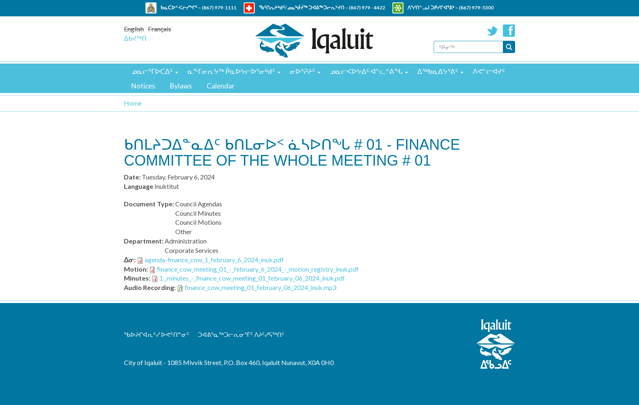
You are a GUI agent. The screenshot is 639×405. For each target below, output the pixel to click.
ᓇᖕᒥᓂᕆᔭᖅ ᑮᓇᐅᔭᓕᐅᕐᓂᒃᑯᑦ (231, 71)
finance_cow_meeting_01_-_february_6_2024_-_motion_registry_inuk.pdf (258, 269)
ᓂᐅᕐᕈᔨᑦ (302, 71)
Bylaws (181, 86)
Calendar (221, 86)
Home (132, 103)
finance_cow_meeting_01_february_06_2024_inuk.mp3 (260, 287)
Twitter (493, 30)
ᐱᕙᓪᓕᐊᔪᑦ (489, 71)
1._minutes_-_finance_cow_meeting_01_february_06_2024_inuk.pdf (252, 278)
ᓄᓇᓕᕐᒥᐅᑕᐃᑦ (152, 71)
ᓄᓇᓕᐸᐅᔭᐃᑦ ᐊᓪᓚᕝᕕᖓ (366, 71)
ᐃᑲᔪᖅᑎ (135, 38)
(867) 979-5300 (476, 7)
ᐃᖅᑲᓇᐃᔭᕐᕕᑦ (437, 71)
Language (138, 186)
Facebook (509, 30)
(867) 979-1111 (219, 7)
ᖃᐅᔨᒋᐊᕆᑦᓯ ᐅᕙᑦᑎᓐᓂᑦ (156, 334)
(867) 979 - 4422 (367, 7)
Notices (143, 86)
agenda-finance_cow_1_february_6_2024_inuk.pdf (214, 259)
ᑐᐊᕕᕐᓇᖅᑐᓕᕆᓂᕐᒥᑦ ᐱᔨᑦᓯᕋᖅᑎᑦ (241, 334)
